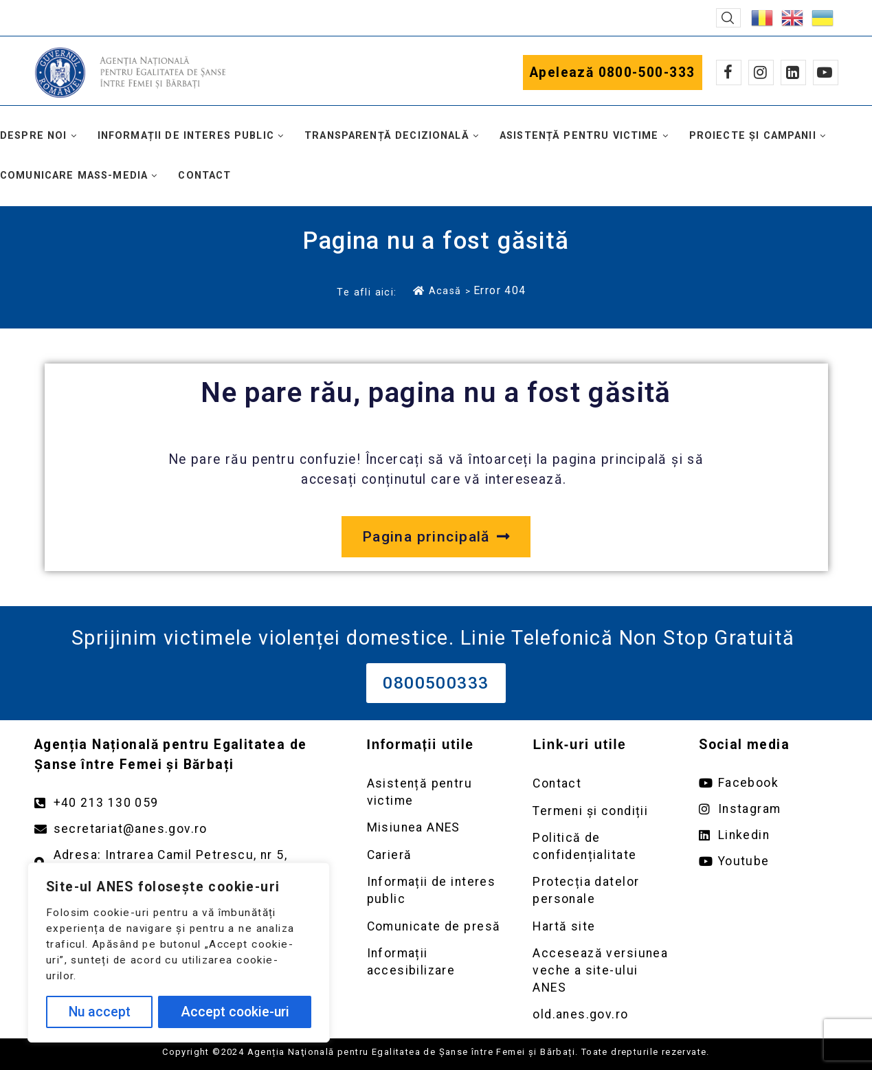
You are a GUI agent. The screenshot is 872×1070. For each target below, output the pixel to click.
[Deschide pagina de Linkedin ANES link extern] (768, 835)
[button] (728, 17)
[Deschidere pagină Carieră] (436, 855)
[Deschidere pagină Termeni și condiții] (602, 811)
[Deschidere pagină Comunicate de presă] (436, 926)
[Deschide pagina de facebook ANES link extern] (768, 783)
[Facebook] (728, 72)
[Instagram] (761, 72)
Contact (204, 175)
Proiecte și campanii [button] (752, 136)
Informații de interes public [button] (186, 136)
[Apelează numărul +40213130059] (186, 803)
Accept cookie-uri (235, 1012)
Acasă (437, 290)
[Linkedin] (793, 72)
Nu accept (100, 1012)
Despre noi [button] (33, 136)
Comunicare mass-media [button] (74, 175)
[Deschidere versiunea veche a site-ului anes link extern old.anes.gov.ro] (602, 1014)
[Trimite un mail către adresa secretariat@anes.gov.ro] (186, 829)
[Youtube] (825, 72)
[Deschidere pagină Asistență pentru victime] (436, 792)
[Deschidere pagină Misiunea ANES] (436, 827)
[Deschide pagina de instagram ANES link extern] (768, 809)
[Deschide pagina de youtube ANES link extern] (768, 861)
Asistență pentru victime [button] (579, 136)
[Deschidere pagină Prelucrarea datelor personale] (602, 890)
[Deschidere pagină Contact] (602, 783)
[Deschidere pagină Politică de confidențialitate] (602, 846)
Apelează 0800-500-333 (612, 72)
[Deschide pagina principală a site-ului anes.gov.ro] (436, 536)
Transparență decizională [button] (386, 136)
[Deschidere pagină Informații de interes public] (436, 890)
